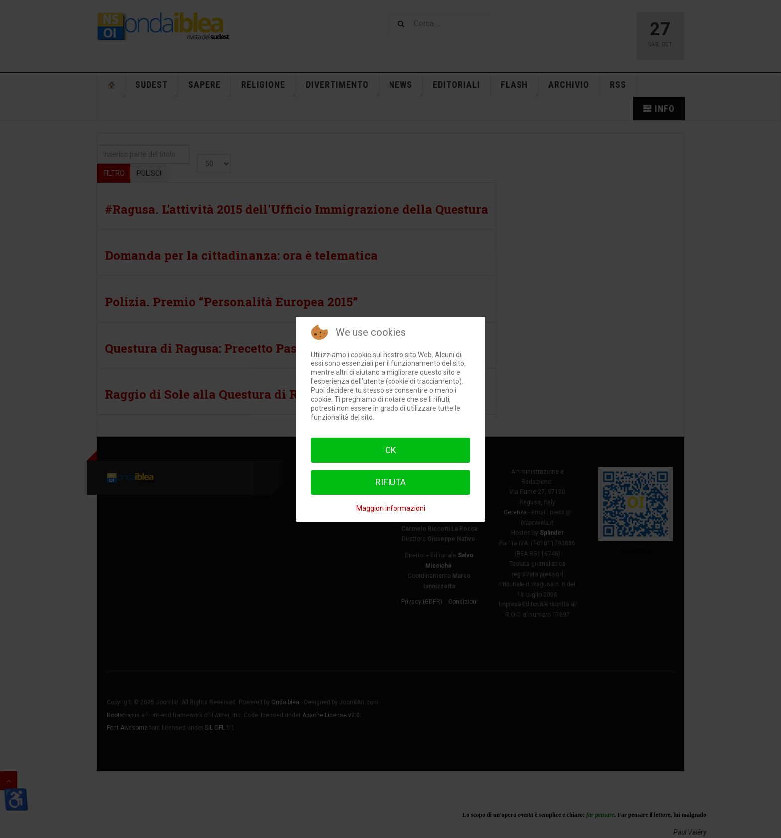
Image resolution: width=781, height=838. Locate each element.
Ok (390, 450)
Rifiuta (390, 482)
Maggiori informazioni (390, 508)
